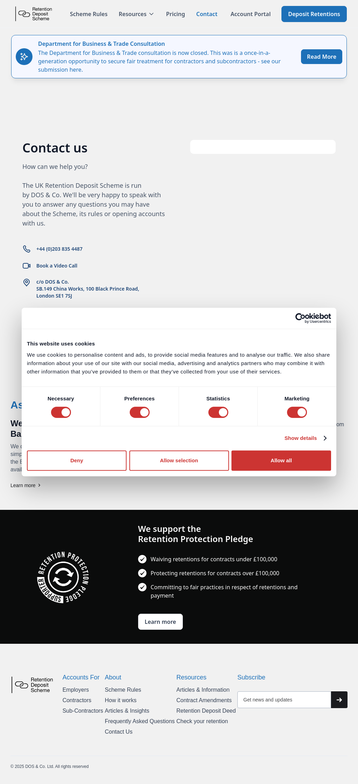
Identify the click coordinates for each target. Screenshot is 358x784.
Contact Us (119, 732)
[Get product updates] (284, 699)
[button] (137, 14)
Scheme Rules (89, 14)
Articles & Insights (127, 711)
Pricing (175, 14)
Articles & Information (202, 690)
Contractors (77, 700)
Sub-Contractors (83, 711)
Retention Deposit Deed (206, 711)
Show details (301, 438)
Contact (206, 14)
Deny (76, 460)
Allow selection (179, 460)
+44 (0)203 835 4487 (59, 248)
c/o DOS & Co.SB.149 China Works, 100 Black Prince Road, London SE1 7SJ (87, 288)
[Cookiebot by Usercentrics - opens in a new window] (300, 318)
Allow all (281, 460)
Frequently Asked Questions (140, 721)
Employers (76, 690)
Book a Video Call (56, 265)
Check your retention (202, 721)
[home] (33, 13)
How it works (121, 700)
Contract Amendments (203, 700)
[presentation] (292, 725)
